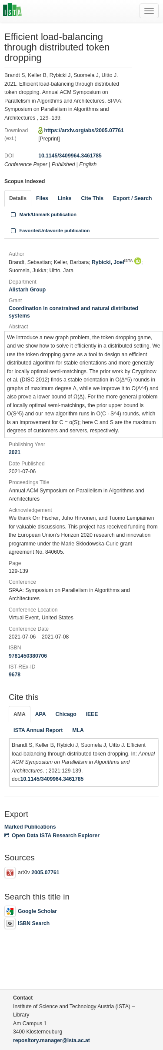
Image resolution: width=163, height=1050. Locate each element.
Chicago (66, 714)
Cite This (92, 198)
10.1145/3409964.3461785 (70, 156)
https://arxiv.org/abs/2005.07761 (84, 130)
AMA (19, 714)
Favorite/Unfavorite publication (49, 230)
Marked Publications (30, 827)
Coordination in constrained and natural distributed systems (73, 312)
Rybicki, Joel (112, 262)
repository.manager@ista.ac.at (51, 1040)
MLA (77, 730)
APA (40, 714)
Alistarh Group (27, 290)
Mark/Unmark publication (43, 214)
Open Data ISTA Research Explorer (52, 836)
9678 (14, 675)
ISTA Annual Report (38, 730)
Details (18, 198)
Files (42, 198)
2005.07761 (45, 872)
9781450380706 (28, 656)
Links (65, 198)
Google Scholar (30, 911)
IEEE (92, 714)
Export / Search (132, 198)
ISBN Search (27, 923)
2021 (14, 452)
